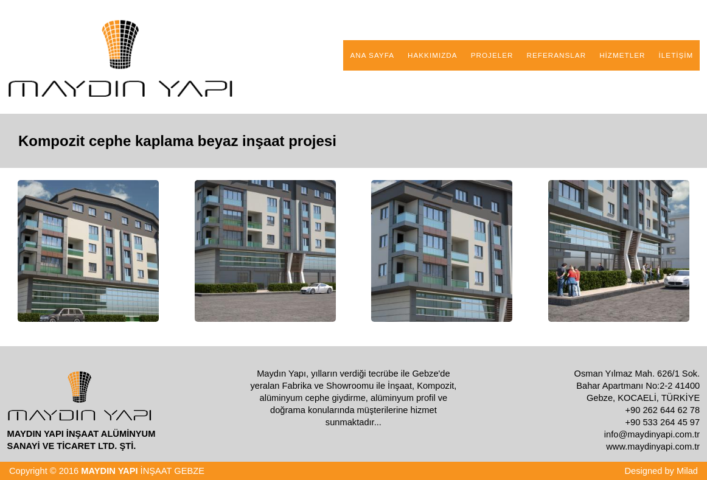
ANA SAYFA (372, 55)
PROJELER (492, 55)
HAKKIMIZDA (433, 55)
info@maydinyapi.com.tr (652, 434)
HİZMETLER (622, 55)
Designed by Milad (661, 471)
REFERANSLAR (557, 55)
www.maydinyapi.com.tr (653, 446)
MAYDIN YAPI (109, 471)
